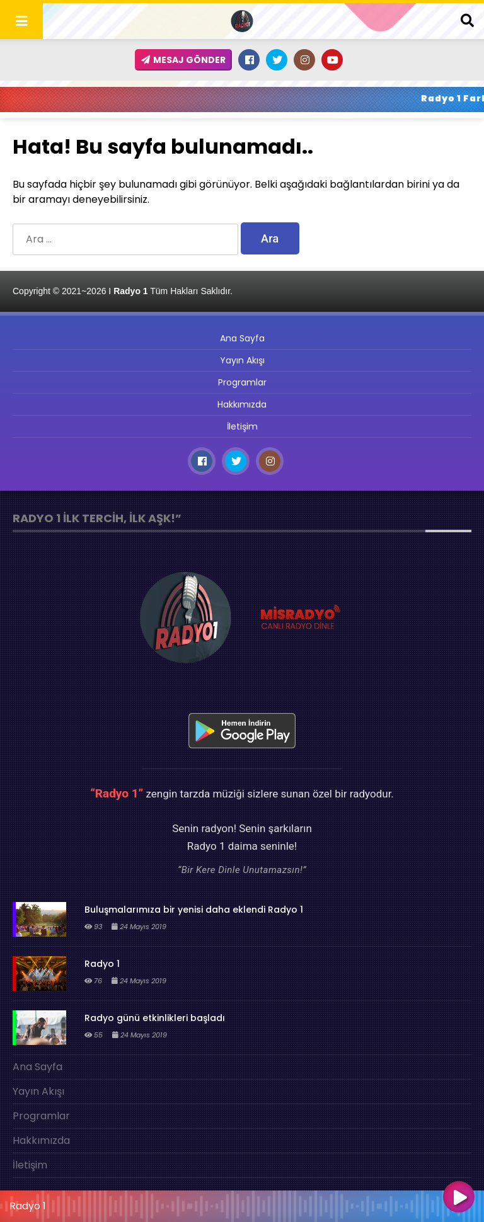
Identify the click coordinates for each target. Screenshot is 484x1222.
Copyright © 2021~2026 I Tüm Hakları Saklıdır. (123, 291)
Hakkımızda (242, 404)
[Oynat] (459, 1198)
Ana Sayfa (242, 338)
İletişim (242, 426)
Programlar (242, 382)
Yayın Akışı (242, 360)
